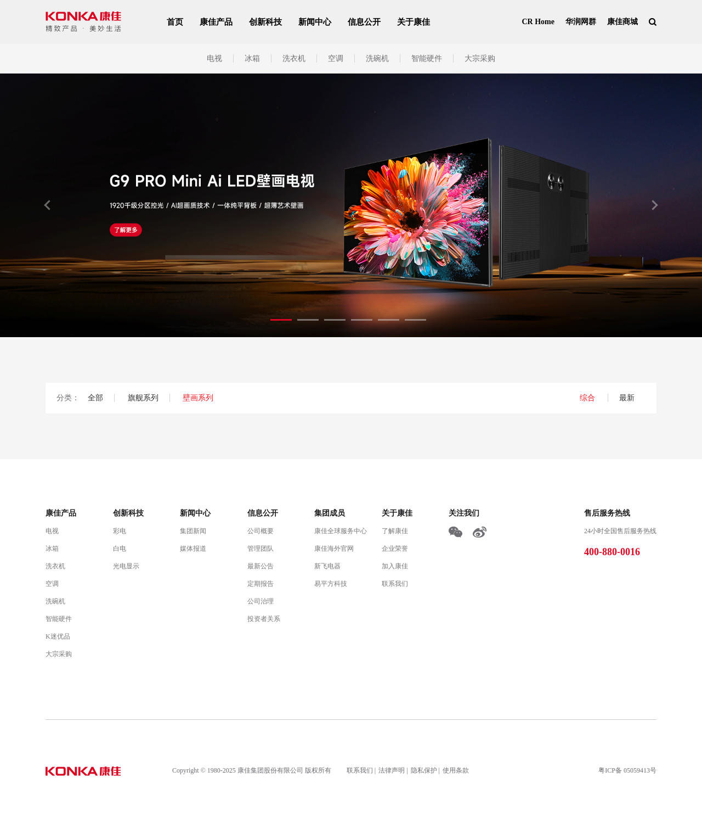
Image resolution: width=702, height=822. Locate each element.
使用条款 (456, 770)
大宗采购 (480, 58)
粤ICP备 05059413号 (627, 770)
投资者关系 (263, 619)
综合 (588, 398)
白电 (119, 548)
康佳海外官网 (334, 548)
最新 (627, 398)
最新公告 (260, 566)
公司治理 (260, 601)
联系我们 (395, 584)
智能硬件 (426, 58)
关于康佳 (413, 22)
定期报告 (260, 584)
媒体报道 (193, 548)
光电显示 (126, 566)
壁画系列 (198, 398)
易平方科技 (330, 584)
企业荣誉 (395, 548)
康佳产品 (216, 22)
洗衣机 (293, 58)
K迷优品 (58, 636)
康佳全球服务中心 (340, 531)
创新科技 (265, 22)
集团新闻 (193, 531)
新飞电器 (327, 566)
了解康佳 (395, 531)
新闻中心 (314, 22)
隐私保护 (424, 770)
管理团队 (260, 548)
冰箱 (252, 58)
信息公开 (364, 22)
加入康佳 (395, 566)
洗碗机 (377, 58)
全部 (95, 398)
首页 (175, 22)
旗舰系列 (143, 398)
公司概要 (260, 531)
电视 (214, 58)
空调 (335, 58)
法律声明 (391, 770)
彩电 (119, 531)
